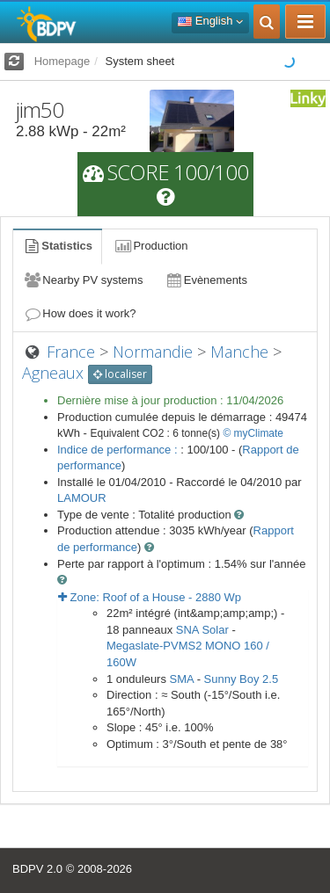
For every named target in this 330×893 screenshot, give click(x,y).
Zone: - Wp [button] (149, 597)
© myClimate (253, 433)
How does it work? (79, 313)
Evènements (205, 280)
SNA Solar (202, 629)
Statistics (57, 245)
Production (150, 245)
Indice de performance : (118, 449)
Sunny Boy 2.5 (241, 679)
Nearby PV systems (83, 280)
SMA (182, 679)
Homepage (62, 61)
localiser (120, 374)
